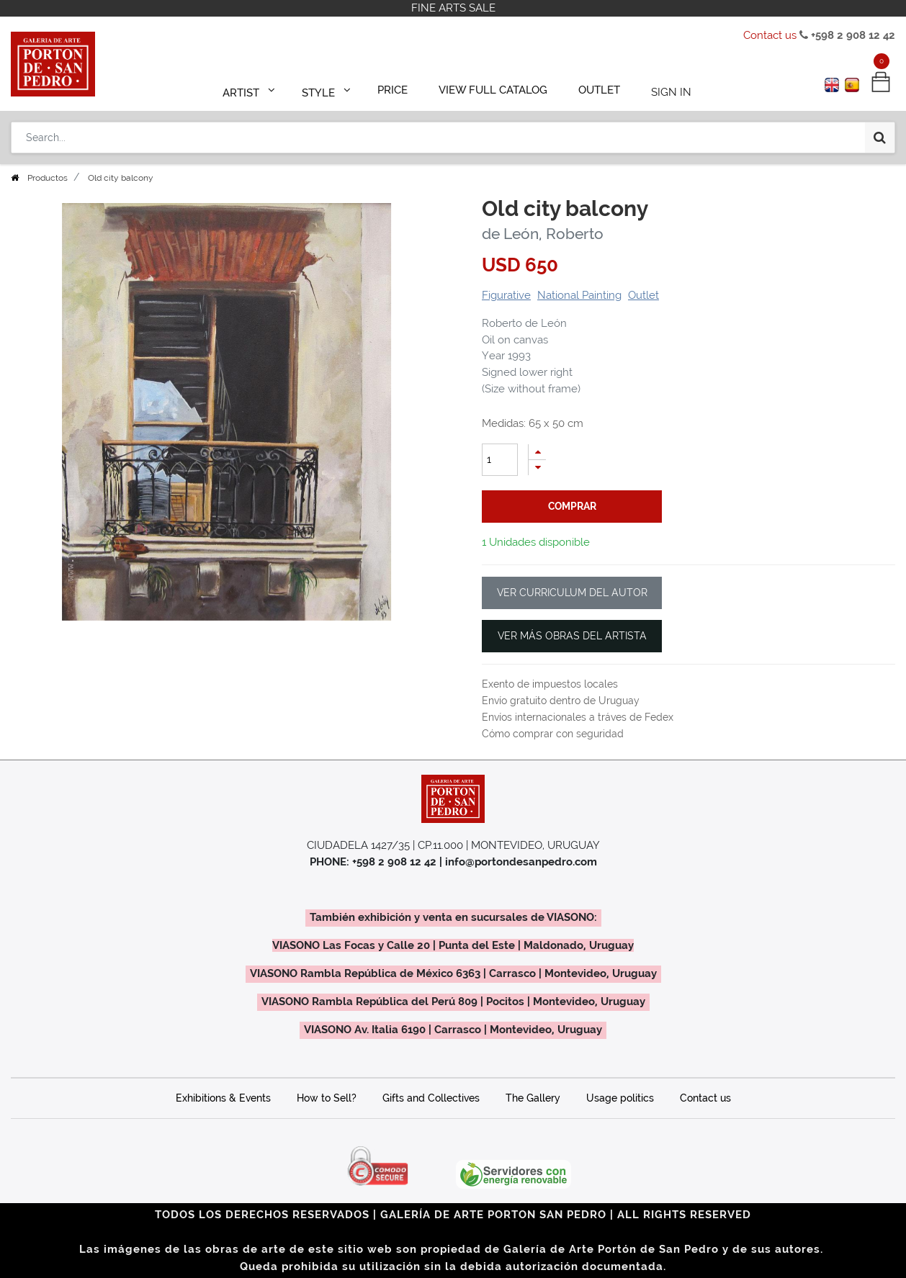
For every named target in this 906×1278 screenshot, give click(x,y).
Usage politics (620, 1098)
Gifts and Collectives (431, 1098)
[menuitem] (399, 88)
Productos (47, 178)
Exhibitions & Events (223, 1098)
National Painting (579, 295)
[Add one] (537, 451)
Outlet (643, 295)
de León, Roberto (543, 234)
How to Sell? (326, 1098)
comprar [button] (572, 506)
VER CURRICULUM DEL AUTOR (572, 592)
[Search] (879, 131)
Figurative (506, 295)
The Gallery (533, 1098)
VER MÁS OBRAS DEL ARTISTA (572, 636)
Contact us (770, 35)
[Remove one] (537, 467)
